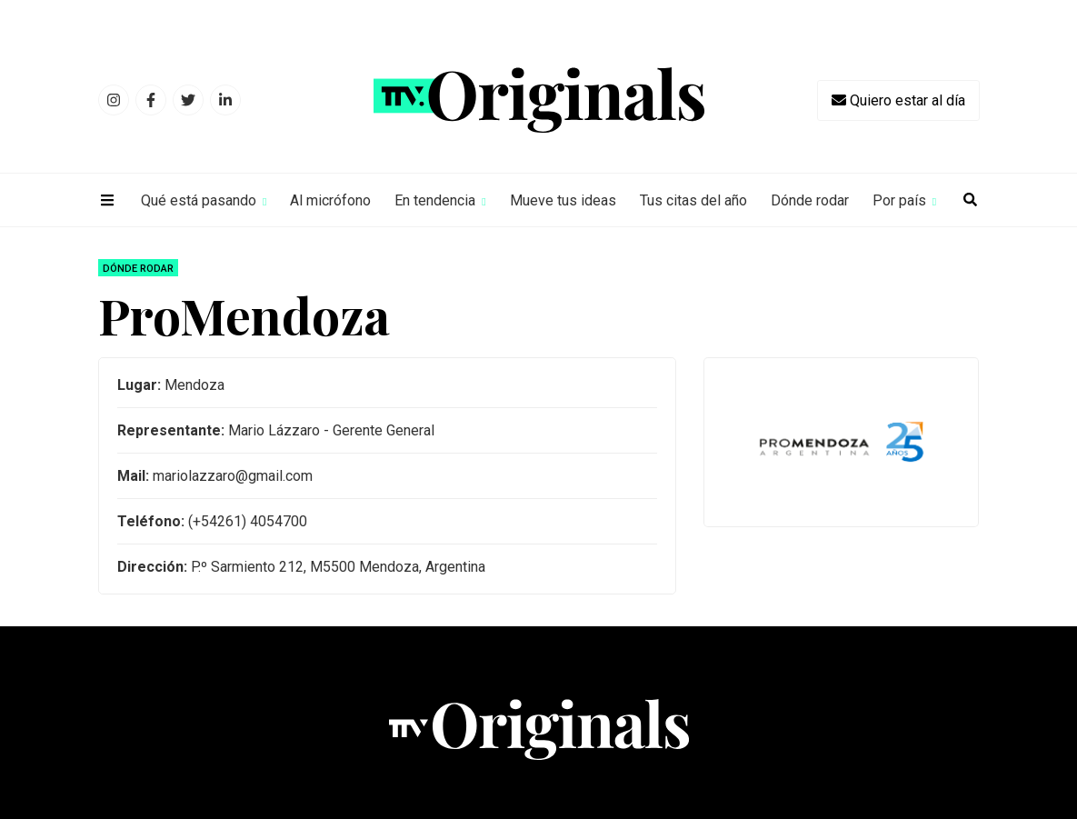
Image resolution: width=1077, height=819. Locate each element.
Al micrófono (330, 200)
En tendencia (434, 200)
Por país (899, 200)
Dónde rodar (810, 200)
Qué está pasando (198, 200)
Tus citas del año (693, 200)
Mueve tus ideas (563, 200)
